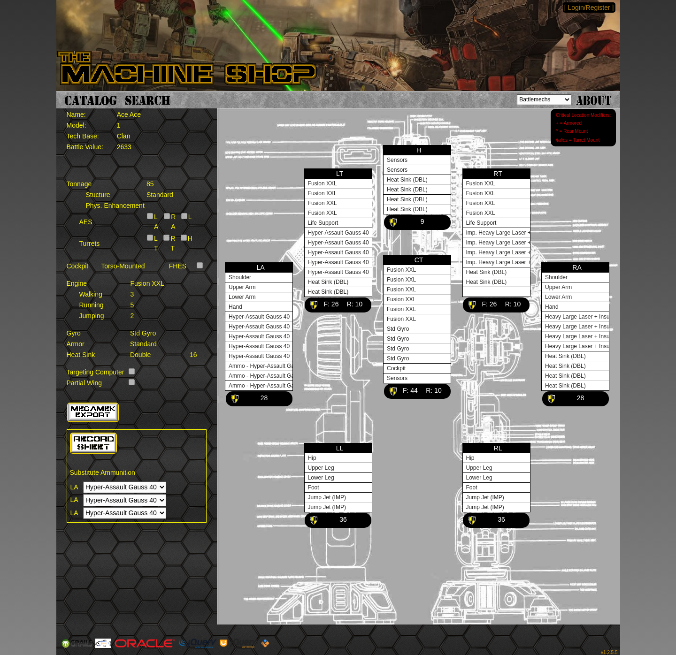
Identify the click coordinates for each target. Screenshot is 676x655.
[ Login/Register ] (589, 7)
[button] (93, 412)
